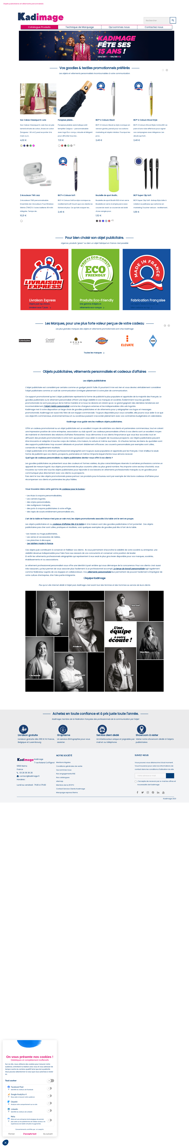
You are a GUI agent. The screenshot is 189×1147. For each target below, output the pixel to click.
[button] (5, 1142)
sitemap (59, 781)
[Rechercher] (160, 20)
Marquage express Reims (67, 792)
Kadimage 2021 (169, 798)
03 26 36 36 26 (26, 772)
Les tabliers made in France (40, 543)
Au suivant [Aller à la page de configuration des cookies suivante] (48, 1134)
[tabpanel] (32, 341)
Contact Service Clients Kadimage (70, 789)
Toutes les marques (94, 352)
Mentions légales (63, 762)
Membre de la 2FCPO (65, 785)
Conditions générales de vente (69, 766)
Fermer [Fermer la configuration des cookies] (11, 1134)
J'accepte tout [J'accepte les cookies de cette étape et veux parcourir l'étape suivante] (30, 1134)
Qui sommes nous (63, 770)
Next (167, 70)
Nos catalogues (63, 777)
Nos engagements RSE (65, 773)
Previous (163, 70)
